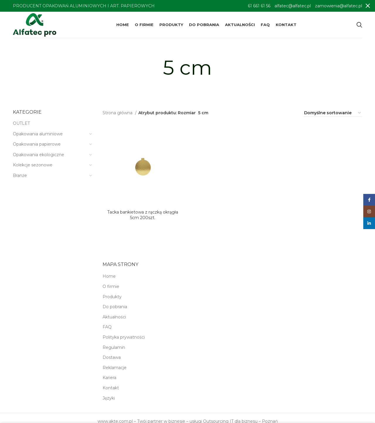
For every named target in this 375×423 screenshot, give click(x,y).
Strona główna (118, 112)
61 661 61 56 (259, 5)
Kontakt (111, 387)
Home (109, 276)
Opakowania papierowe (37, 144)
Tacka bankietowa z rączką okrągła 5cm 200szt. (142, 215)
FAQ (107, 327)
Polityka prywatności (124, 337)
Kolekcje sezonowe (32, 165)
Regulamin (114, 347)
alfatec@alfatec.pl (293, 5)
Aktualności (114, 317)
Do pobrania (115, 306)
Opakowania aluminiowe (38, 134)
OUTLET (21, 123)
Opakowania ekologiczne (38, 154)
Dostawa (112, 357)
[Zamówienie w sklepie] (333, 113)
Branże (20, 175)
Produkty (112, 296)
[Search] (359, 25)
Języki (109, 398)
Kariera (109, 377)
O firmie (111, 286)
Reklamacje (115, 367)
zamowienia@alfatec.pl (338, 5)
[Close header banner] (367, 6)
